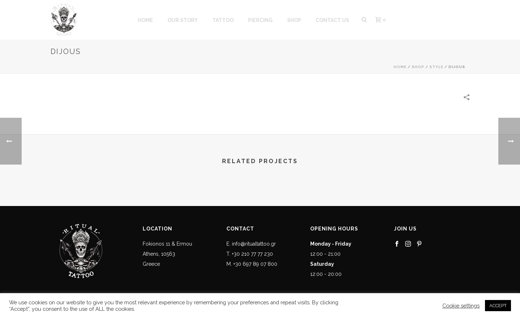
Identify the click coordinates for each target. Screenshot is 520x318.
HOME (145, 20)
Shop (418, 67)
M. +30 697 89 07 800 (251, 264)
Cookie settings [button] (461, 306)
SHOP (294, 20)
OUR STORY (183, 20)
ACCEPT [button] (498, 305)
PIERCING (260, 20)
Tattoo (223, 20)
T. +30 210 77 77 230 (249, 254)
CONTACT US (332, 20)
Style (436, 67)
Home (400, 67)
